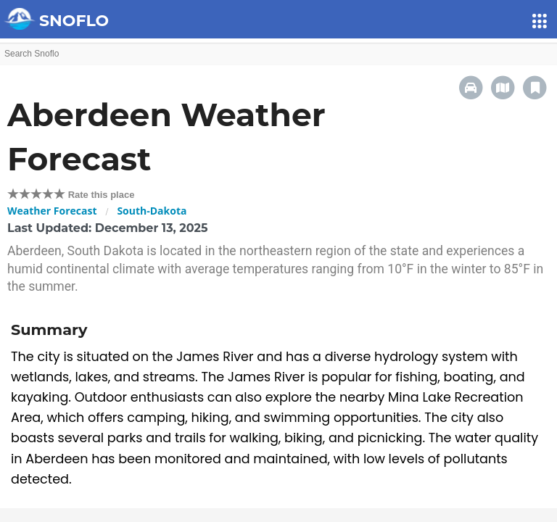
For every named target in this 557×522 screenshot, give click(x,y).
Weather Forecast (51, 211)
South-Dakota (151, 211)
